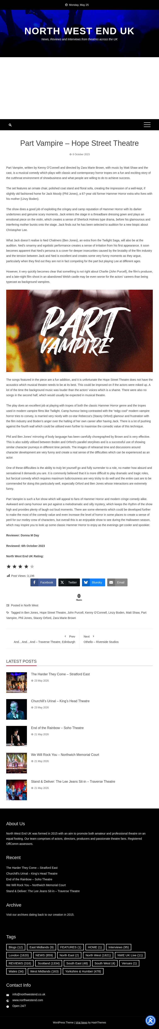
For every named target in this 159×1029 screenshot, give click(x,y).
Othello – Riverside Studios (116, 638)
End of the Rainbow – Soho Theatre (57, 728)
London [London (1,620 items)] (19, 955)
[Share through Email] (117, 582)
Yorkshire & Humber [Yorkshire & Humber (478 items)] (83, 971)
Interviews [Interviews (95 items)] (118, 947)
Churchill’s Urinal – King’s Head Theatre (60, 701)
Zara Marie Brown (64, 618)
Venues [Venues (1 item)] (129, 963)
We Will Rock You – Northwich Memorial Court (65, 754)
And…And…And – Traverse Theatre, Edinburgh (42, 638)
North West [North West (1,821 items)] (98, 955)
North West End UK (79, 31)
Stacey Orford (42, 618)
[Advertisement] (79, 88)
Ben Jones (31, 612)
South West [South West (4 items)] (105, 963)
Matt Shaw (132, 612)
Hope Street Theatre (53, 612)
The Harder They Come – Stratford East (60, 674)
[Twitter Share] (69, 582)
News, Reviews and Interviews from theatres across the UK (79, 39)
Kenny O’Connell (96, 612)
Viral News (81, 1022)
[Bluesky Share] (93, 582)
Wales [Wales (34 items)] (16, 971)
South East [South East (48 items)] (77, 963)
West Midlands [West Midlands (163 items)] (44, 971)
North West (31, 605)
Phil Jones (25, 618)
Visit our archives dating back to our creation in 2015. (40, 914)
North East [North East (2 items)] (69, 955)
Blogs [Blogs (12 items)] (16, 947)
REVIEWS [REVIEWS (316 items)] (20, 963)
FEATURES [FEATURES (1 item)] (70, 947)
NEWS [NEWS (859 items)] (44, 955)
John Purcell (75, 612)
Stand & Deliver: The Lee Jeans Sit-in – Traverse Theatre (73, 781)
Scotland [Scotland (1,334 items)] (49, 963)
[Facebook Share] (43, 582)
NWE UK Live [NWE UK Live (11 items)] (130, 955)
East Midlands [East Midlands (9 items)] (41, 947)
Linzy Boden (116, 612)
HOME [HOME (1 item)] (95, 947)
